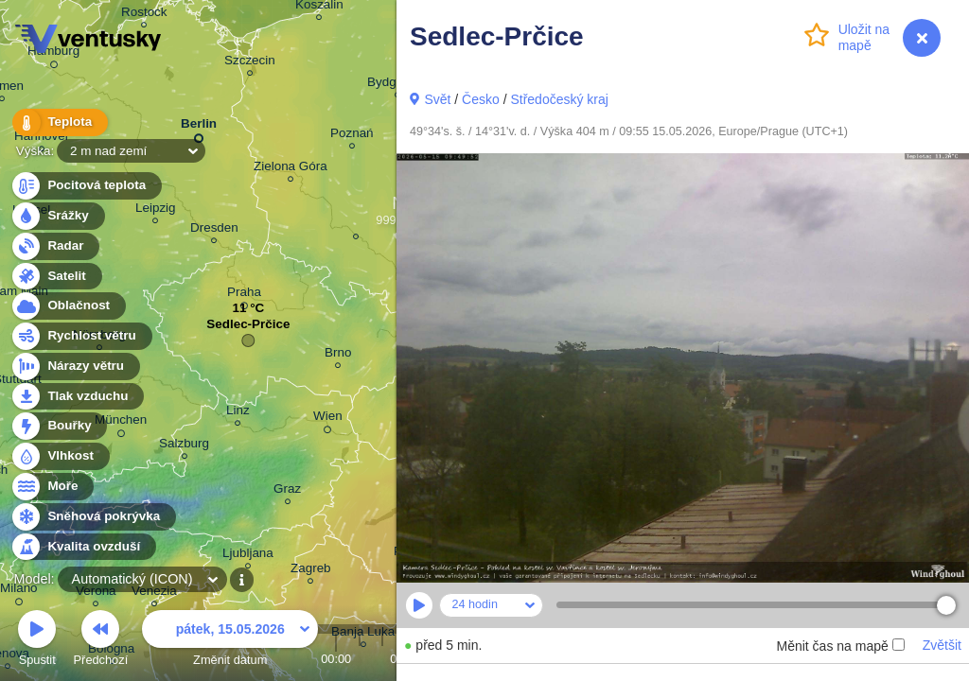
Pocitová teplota (86, 186)
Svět (437, 99)
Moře (52, 486)
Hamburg (53, 54)
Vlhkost (60, 456)
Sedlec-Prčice (248, 328)
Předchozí (101, 641)
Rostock (144, 15)
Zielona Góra (290, 169)
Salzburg (184, 446)
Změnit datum (230, 641)
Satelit (56, 276)
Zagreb (311, 571)
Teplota (59, 122)
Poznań (352, 136)
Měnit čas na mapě (840, 646)
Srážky (57, 216)
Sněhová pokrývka (93, 517)
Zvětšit (942, 645)
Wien (328, 419)
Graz (287, 491)
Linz (238, 413)
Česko (481, 99)
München (121, 422)
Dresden (214, 230)
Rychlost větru (81, 336)
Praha (244, 295)
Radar (55, 246)
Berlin (199, 127)
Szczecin (249, 63)
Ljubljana (247, 556)
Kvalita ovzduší (83, 547)
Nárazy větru (75, 366)
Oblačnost (68, 306)
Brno (338, 355)
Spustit (37, 641)
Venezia (154, 593)
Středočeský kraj (559, 99)
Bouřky (59, 426)
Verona (96, 593)
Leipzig (155, 210)
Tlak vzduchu (77, 396)
